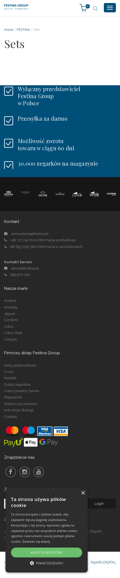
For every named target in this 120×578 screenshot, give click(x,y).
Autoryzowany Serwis (21, 391)
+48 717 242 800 (23, 240)
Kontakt (10, 378)
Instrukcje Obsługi (18, 410)
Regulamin (13, 397)
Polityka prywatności (21, 404)
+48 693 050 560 (23, 247)
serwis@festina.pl (25, 268)
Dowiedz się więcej (36, 541)
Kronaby (11, 307)
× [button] (83, 493)
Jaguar (9, 313)
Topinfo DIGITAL (103, 562)
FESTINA (23, 30)
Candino (11, 320)
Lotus (8, 326)
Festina (10, 301)
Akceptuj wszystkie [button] (46, 552)
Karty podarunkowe (20, 365)
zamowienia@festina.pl (29, 234)
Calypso (10, 339)
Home (8, 30)
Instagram (24, 472)
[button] (46, 562)
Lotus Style (13, 333)
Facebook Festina (10, 472)
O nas (8, 372)
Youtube (38, 472)
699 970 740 (17, 275)
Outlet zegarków (17, 384)
